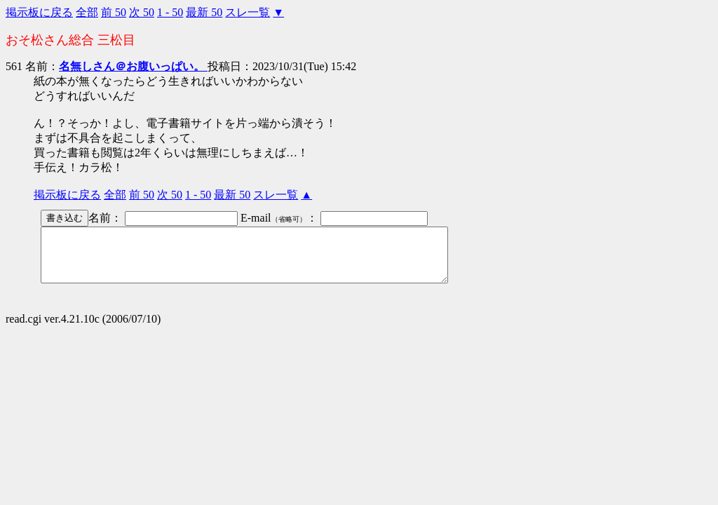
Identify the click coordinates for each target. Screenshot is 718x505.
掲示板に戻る (39, 12)
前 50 (113, 12)
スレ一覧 (247, 12)
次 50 (141, 12)
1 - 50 (170, 12)
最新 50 (204, 12)
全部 (87, 12)
